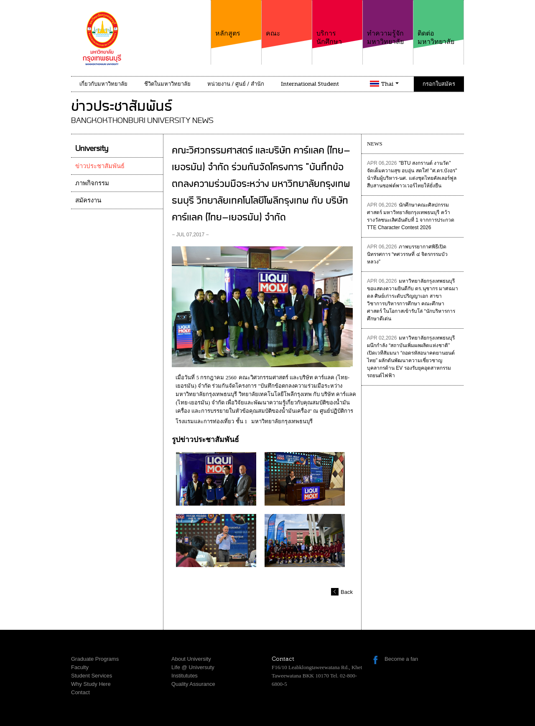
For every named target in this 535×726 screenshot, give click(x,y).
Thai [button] (390, 84)
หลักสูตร (236, 18)
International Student (310, 84)
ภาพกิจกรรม (92, 183)
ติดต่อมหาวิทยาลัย (438, 23)
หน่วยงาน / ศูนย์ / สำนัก (235, 84)
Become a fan (401, 659)
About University (191, 659)
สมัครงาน (88, 200)
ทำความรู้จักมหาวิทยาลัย (388, 23)
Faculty (80, 667)
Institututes (184, 675)
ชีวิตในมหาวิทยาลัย (167, 84)
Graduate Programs (95, 659)
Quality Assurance (193, 684)
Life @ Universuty (192, 667)
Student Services (91, 675)
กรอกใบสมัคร (439, 84)
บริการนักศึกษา (337, 23)
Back (347, 592)
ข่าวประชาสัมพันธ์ (100, 166)
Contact (80, 692)
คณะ (287, 18)
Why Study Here (91, 684)
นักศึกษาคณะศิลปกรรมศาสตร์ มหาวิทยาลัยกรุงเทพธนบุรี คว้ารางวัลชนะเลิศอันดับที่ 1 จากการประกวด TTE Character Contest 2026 (410, 216)
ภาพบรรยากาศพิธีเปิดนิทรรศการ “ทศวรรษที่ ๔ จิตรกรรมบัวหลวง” (407, 254)
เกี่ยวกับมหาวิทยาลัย (103, 84)
